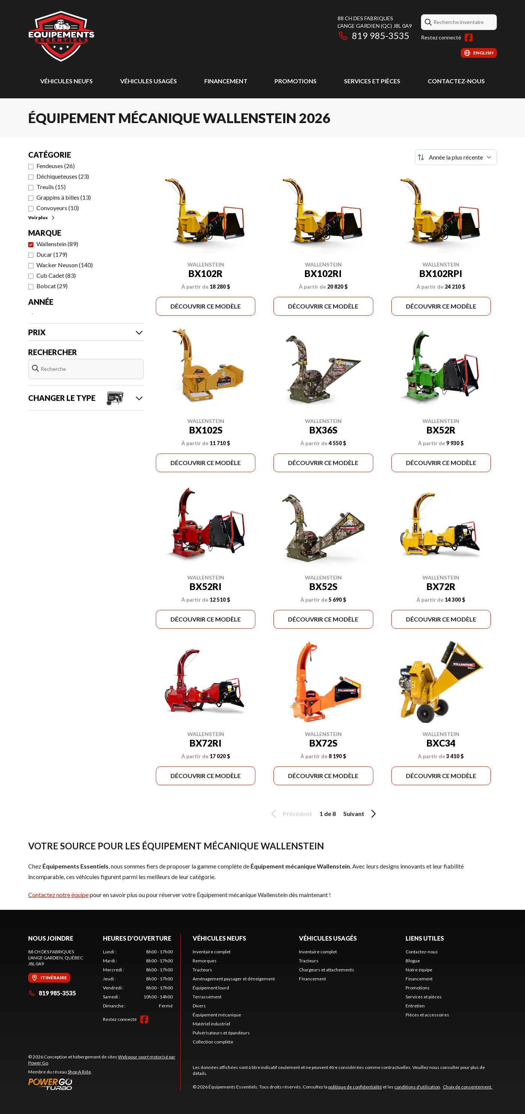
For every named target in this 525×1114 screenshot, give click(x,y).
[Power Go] (104, 1084)
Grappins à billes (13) (63, 197)
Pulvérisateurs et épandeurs (221, 1033)
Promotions (296, 80)
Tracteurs (202, 969)
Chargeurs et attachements (326, 969)
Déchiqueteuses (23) (62, 176)
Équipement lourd (211, 988)
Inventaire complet (212, 951)
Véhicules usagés (148, 80)
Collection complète (213, 1042)
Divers (199, 1006)
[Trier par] (456, 157)
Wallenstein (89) (57, 243)
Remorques (205, 960)
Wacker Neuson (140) (64, 264)
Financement (225, 80)
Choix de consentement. (467, 1087)
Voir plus (42, 217)
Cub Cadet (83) (56, 275)
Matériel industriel (211, 1024)
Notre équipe (419, 969)
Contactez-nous (456, 80)
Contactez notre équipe (58, 894)
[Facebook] (468, 37)
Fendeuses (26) (55, 165)
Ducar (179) (51, 254)
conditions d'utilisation (417, 1087)
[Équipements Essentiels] (61, 36)
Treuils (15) (51, 186)
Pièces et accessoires (427, 1015)
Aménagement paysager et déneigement (234, 979)
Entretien (415, 1006)
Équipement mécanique (217, 1015)
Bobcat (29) (52, 285)
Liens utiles (425, 938)
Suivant (361, 813)
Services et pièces (372, 80)
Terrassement (207, 997)
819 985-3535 (373, 35)
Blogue (413, 960)
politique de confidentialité (355, 1087)
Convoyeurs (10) (57, 207)
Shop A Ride (79, 1072)
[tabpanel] (138, 979)
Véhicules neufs (66, 80)
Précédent (290, 813)
